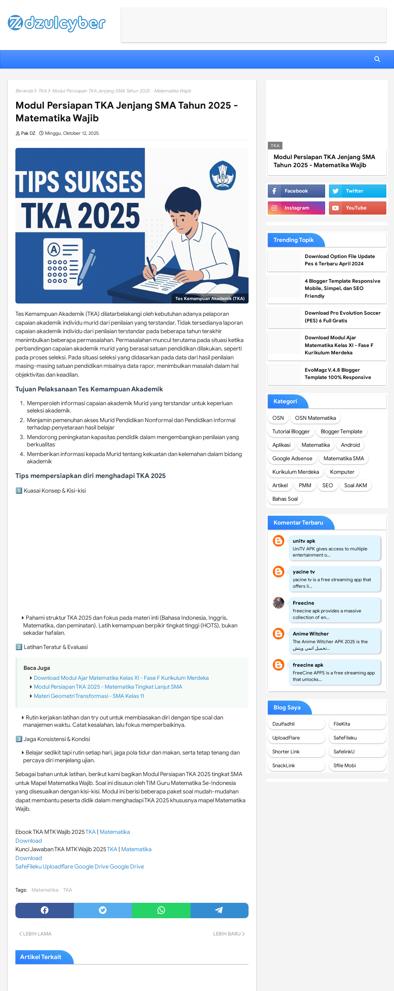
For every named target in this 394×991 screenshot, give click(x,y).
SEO (327, 485)
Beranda (24, 91)
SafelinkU (344, 751)
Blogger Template (341, 431)
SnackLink (283, 765)
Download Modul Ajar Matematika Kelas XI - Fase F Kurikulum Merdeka (121, 677)
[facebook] (44, 910)
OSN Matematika (315, 417)
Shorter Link (286, 751)
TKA (42, 91)
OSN (278, 417)
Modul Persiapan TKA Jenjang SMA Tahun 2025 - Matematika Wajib (325, 161)
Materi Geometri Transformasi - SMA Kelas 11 (89, 696)
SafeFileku (28, 866)
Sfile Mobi (345, 765)
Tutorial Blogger (291, 431)
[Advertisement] (253, 25)
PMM (305, 485)
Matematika (115, 831)
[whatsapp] (161, 910)
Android (350, 444)
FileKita (342, 724)
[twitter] (103, 910)
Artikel (280, 485)
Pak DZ (28, 133)
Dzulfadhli (283, 724)
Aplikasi (281, 444)
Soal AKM (355, 485)
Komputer (342, 471)
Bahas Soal (285, 498)
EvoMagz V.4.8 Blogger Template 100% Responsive (338, 374)
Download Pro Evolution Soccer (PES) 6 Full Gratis (343, 317)
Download (28, 840)
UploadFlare (286, 737)
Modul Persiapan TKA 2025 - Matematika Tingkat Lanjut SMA (108, 686)
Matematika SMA (344, 458)
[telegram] (219, 910)
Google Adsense (292, 458)
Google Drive (91, 866)
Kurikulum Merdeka (295, 471)
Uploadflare (58, 866)
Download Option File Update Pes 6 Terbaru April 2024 (340, 260)
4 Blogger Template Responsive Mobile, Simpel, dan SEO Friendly (343, 288)
